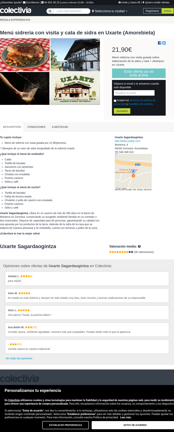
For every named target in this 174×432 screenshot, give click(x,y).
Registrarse (152, 10)
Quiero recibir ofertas (155, 2)
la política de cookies (140, 103)
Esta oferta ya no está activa (139, 73)
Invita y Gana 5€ (129, 2)
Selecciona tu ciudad (110, 11)
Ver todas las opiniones (19, 358)
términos (135, 100)
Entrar (167, 10)
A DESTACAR (60, 126)
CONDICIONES (36, 126)
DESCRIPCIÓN (12, 126)
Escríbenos (31, 2)
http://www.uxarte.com (127, 140)
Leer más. (126, 417)
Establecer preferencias (65, 425)
